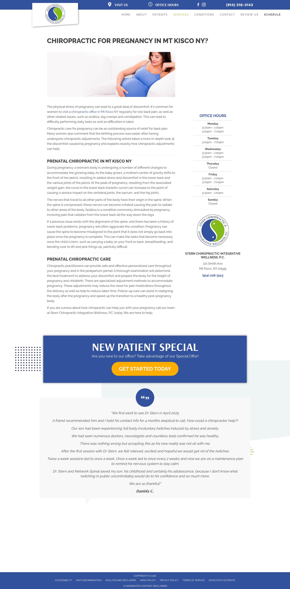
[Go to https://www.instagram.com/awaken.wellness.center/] (204, 5)
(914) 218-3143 (239, 5)
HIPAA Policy (148, 580)
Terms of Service (194, 580)
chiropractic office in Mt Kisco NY (94, 112)
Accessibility (63, 580)
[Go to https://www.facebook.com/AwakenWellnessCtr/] (198, 5)
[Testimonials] (145, 448)
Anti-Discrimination (89, 580)
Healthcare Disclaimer (120, 580)
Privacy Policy (169, 580)
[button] (145, 369)
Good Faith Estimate (222, 580)
